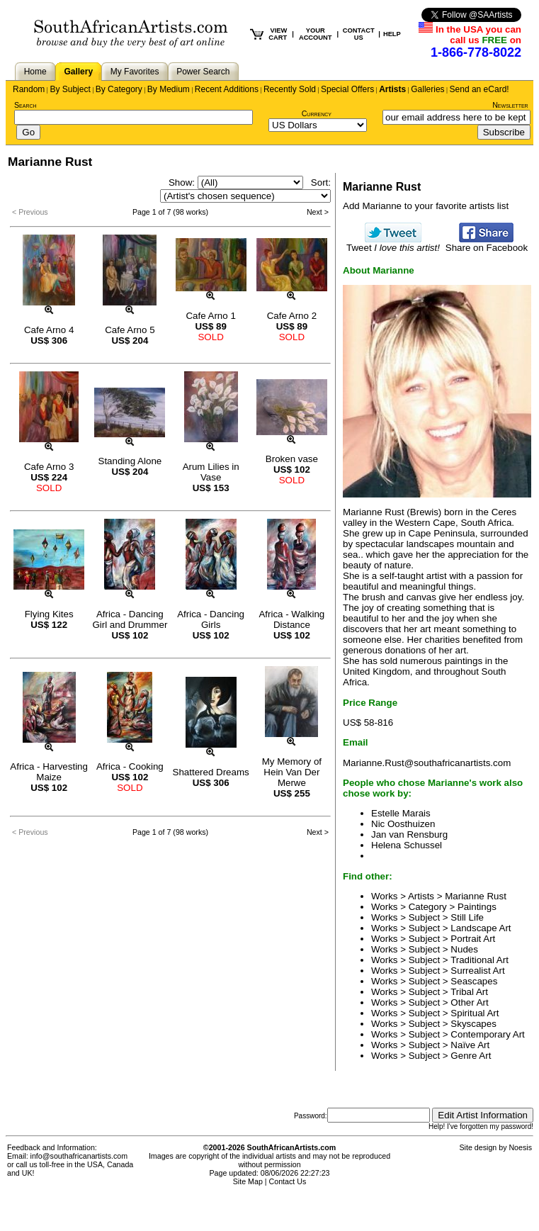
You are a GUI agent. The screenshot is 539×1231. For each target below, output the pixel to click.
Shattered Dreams (211, 772)
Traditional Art (479, 960)
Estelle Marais (401, 813)
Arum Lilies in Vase (211, 472)
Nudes (464, 949)
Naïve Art (469, 1045)
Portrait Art (472, 938)
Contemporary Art (487, 1034)
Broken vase (292, 459)
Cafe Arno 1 (210, 315)
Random (29, 89)
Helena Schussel (406, 845)
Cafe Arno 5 (129, 330)
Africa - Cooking (130, 766)
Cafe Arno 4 (49, 330)
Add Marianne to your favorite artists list (426, 206)
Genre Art (470, 1055)
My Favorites (134, 72)
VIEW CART (277, 34)
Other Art (469, 1002)
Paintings (477, 906)
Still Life (467, 917)
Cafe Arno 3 (49, 466)
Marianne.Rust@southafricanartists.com (427, 763)
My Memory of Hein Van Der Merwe (292, 772)
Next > (318, 212)
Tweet (393, 243)
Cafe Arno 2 (292, 315)
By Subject (70, 89)
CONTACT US (359, 34)
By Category (119, 89)
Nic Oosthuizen (403, 824)
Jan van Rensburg (409, 834)
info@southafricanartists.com (79, 1156)
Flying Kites (49, 614)
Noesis (520, 1147)
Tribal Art (469, 992)
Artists (392, 89)
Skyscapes (473, 1023)
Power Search (202, 72)
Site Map (248, 1181)
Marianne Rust (475, 896)
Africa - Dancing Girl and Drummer (129, 619)
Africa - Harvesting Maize (49, 771)
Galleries (427, 89)
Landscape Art (480, 928)
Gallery (78, 72)
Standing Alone (130, 461)
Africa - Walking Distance (291, 619)
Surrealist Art (477, 970)
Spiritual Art (474, 1013)
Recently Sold (289, 89)
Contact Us (288, 1181)
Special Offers (347, 89)
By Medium (168, 89)
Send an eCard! (479, 89)
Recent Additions (227, 89)
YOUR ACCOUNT (315, 34)
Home (35, 72)
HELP (392, 34)
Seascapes (473, 981)
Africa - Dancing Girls (210, 619)
